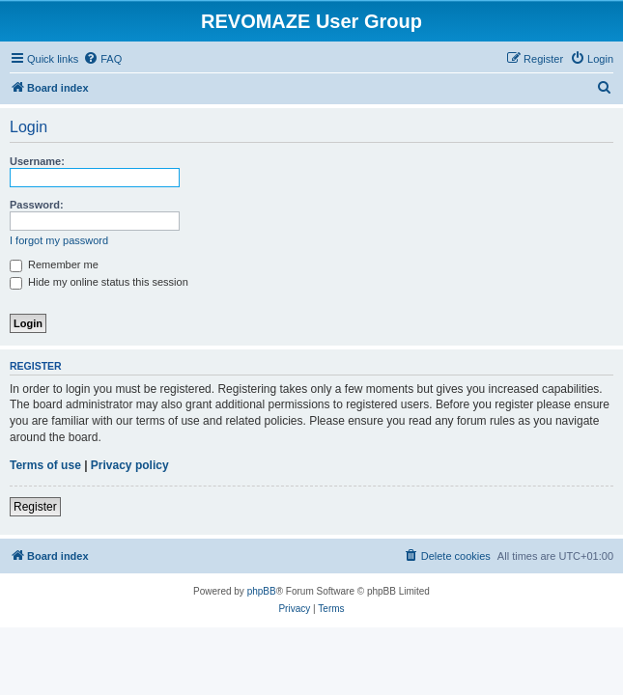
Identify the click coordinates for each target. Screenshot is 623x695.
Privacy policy (130, 465)
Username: (37, 161)
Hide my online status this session (99, 282)
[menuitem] (102, 58)
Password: (37, 204)
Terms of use (45, 465)
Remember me (54, 264)
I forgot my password (59, 240)
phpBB (261, 591)
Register (35, 507)
